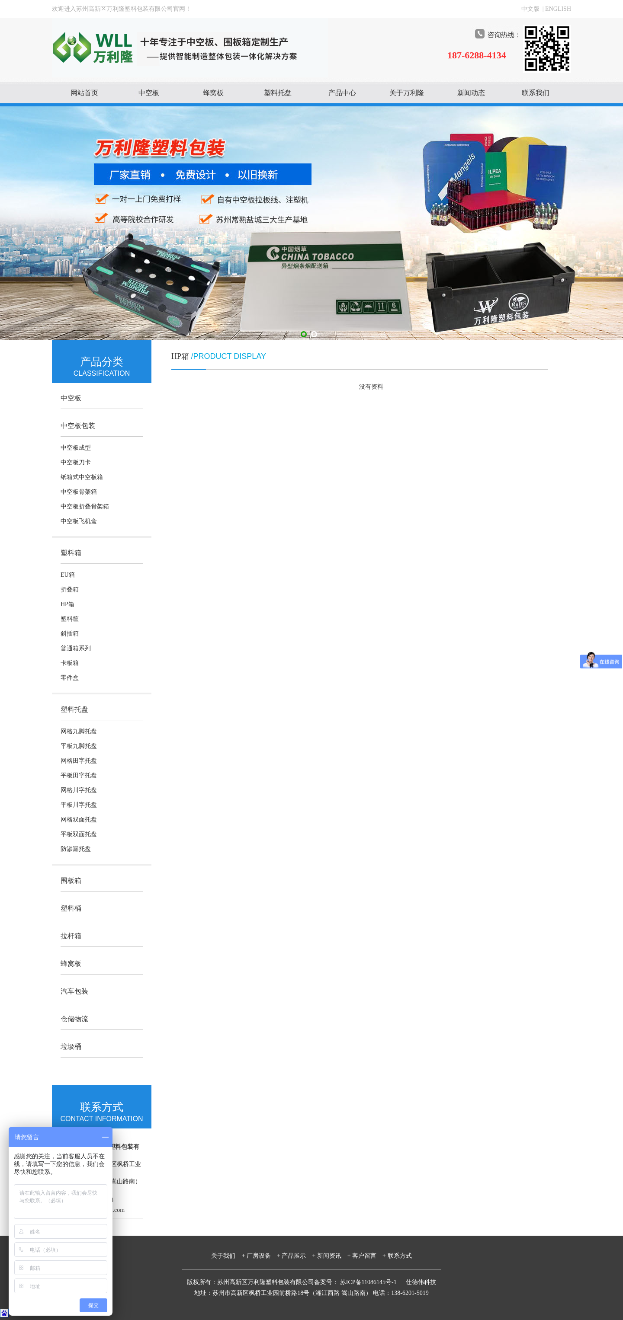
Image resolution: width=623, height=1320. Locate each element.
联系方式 (400, 1256)
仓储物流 (74, 1019)
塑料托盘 (278, 92)
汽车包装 (74, 991)
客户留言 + (369, 1256)
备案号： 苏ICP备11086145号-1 (356, 1282)
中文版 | (533, 9)
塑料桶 (71, 908)
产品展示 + (298, 1256)
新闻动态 (471, 92)
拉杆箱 (71, 936)
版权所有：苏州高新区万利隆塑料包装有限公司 (250, 1282)
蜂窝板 (213, 92)
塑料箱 (71, 552)
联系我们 (535, 92)
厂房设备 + (263, 1256)
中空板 (148, 92)
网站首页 (84, 92)
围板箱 (71, 880)
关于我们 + (228, 1256)
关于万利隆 (406, 92)
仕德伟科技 (421, 1282)
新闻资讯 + (334, 1256)
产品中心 (342, 92)
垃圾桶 (71, 1046)
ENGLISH (558, 9)
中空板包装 (78, 425)
